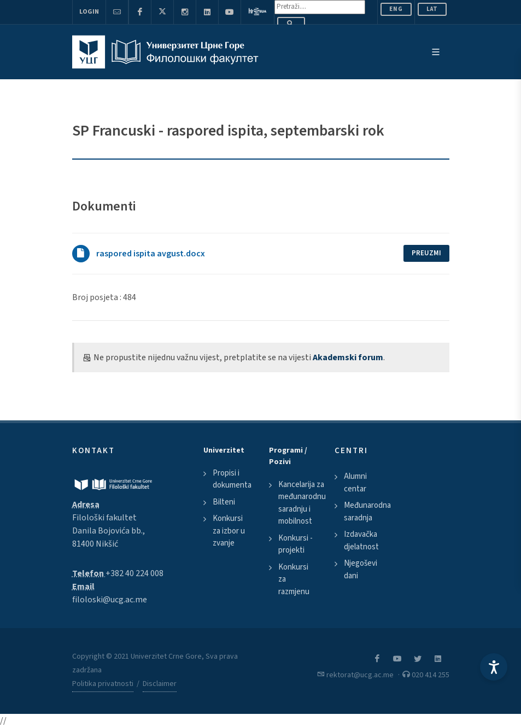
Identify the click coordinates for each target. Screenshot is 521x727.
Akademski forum (348, 357)
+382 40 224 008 (134, 573)
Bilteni (224, 502)
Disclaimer (160, 683)
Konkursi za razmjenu (293, 579)
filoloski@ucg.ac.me (109, 600)
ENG (396, 9)
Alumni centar (355, 483)
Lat (432, 9)
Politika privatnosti (102, 683)
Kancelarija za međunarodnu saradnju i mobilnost (302, 503)
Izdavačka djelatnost (361, 541)
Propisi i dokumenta (232, 479)
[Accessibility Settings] (493, 667)
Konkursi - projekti (295, 544)
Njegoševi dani (360, 570)
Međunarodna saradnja (367, 512)
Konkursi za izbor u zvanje (229, 531)
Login (89, 11)
